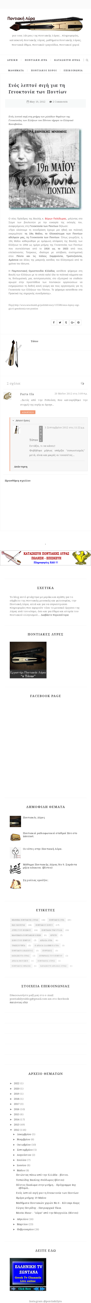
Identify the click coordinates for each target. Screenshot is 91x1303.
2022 (17, 1083)
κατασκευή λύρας (21, 956)
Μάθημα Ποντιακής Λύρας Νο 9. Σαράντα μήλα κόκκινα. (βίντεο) (50, 866)
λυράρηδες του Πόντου (50, 956)
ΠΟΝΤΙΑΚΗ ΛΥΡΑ (36, 60)
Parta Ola (27, 394)
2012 (17, 1129)
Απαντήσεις (23, 420)
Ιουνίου (22, 1165)
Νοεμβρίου (24, 1139)
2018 (17, 1098)
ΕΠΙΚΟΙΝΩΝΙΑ (73, 70)
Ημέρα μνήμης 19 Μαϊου (31, 1197)
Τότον (33, 440)
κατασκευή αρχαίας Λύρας (53, 966)
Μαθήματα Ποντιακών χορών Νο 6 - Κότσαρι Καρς (48, 1203)
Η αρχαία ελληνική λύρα (47, 945)
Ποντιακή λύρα (56, 920)
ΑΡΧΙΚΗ (12, 60)
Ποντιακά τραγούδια (52, 930)
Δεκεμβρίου (24, 1134)
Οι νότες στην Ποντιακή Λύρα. (42, 848)
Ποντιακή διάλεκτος (22, 950)
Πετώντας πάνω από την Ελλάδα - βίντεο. (42, 1174)
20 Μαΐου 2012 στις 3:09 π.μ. (71, 393)
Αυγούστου (24, 1154)
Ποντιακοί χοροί (44, 925)
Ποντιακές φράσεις (21, 966)
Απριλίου (23, 1219)
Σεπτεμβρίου (25, 1149)
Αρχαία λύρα (46, 940)
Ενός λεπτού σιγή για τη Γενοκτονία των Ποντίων (47, 1192)
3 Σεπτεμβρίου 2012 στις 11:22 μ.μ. (65, 427)
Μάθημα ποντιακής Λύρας (25, 920)
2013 (17, 1124)
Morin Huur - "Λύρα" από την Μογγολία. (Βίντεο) (47, 1212)
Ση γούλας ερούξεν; (35, 880)
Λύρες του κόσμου (21, 930)
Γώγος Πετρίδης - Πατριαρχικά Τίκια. (39, 1207)
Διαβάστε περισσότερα (55, 614)
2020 (17, 1088)
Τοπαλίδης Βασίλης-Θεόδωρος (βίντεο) (40, 1180)
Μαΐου (21, 1170)
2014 (17, 1119)
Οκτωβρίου (24, 1144)
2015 (17, 1114)
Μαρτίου (23, 1224)
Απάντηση (28, 412)
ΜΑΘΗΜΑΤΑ (16, 70)
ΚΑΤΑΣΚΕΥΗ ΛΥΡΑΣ (67, 60)
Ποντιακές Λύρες (34, 817)
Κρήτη (53, 935)
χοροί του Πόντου (21, 940)
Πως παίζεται (18, 925)
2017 (17, 1104)
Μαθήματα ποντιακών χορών (26, 935)
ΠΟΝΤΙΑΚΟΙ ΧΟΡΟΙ (44, 70)
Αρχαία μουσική (20, 961)
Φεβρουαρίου (26, 1229)
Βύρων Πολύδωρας (55, 218)
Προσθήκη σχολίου (18, 480)
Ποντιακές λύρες (46, 961)
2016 (17, 1109)
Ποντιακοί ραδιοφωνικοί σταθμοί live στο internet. (50, 834)
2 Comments (60, 101)
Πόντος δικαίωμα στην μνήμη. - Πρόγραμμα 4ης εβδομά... (46, 1186)
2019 (17, 1093)
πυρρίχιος (47, 950)
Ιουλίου (22, 1160)
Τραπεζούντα (18, 945)
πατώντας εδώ (19, 1002)
